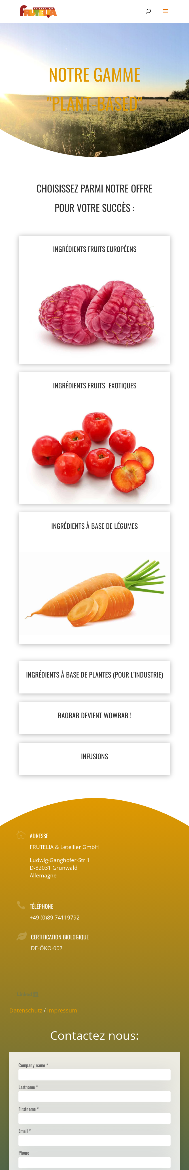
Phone (23, 1152)
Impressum (62, 1010)
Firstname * (28, 1108)
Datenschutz (25, 1010)
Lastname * (28, 1087)
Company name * (33, 1065)
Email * (24, 1130)
